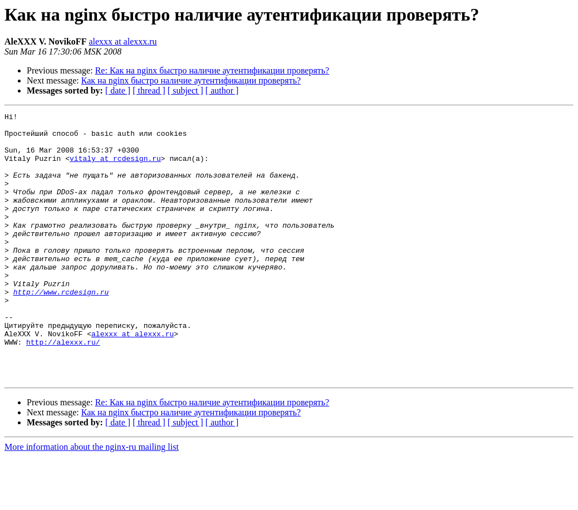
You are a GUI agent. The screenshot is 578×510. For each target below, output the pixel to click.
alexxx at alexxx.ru (122, 41)
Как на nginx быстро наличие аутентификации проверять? (191, 80)
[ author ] (222, 90)
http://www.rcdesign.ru (61, 328)
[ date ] (117, 90)
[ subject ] (185, 90)
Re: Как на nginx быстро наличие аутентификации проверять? (212, 70)
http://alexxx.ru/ (63, 389)
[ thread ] (149, 90)
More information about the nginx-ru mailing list (91, 500)
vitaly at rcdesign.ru (115, 168)
